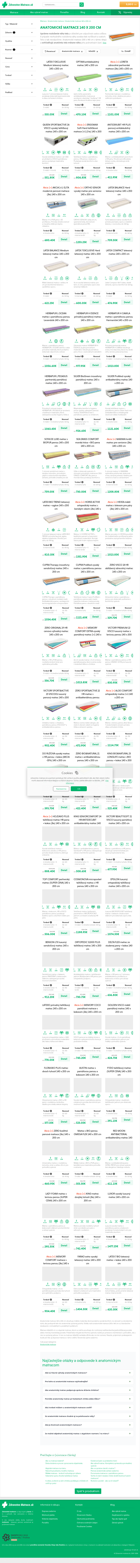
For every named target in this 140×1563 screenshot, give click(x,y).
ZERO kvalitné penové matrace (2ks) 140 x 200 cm (56, 1134)
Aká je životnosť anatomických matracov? (88, 1425)
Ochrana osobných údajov (87, 1522)
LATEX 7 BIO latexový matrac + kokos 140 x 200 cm (119, 1260)
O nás (79, 1511)
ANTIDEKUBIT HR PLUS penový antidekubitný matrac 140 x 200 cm (119, 128)
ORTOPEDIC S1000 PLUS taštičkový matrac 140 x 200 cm (87, 945)
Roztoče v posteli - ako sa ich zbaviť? (105, 1480)
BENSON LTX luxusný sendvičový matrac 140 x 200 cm (56, 945)
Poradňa (64, 12)
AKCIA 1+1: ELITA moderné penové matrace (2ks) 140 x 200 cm (56, 191)
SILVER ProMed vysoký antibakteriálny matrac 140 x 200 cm (119, 379)
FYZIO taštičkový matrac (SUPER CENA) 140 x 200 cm (119, 1071)
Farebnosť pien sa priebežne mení (104, 1460)
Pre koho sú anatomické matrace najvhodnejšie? (88, 1381)
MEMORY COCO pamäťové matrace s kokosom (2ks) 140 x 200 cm (88, 1008)
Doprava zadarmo (49, 1511)
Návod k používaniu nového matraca (59, 1470)
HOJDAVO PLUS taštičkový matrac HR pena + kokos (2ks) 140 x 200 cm (56, 820)
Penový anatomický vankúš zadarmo (105, 1470)
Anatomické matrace (48, 1344)
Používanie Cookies (84, 1526)
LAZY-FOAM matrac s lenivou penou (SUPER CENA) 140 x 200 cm (56, 1197)
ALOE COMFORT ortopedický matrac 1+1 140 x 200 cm (119, 694)
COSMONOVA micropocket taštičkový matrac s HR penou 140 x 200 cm (87, 882)
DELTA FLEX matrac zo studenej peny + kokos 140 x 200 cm (119, 945)
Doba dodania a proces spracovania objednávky (64, 1463)
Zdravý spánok (117, 1522)
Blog (83, 12)
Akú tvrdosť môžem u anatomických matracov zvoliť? (88, 1407)
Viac (104, 42)
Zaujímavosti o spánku (120, 1515)
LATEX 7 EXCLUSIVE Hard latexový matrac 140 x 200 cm (87, 254)
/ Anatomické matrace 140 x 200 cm (77, 21)
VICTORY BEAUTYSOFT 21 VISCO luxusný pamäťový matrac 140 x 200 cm (119, 820)
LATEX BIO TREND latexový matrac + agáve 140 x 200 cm (56, 505)
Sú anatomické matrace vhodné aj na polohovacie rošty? (88, 1416)
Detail (64, 113)
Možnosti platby (48, 1515)
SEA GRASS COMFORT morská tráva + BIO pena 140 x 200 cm (87, 442)
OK (78, 788)
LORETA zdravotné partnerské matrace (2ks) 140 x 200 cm (119, 65)
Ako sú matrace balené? (54, 1460)
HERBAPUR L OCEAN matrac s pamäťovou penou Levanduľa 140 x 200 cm (56, 317)
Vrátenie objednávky (50, 1518)
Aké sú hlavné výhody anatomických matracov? (88, 1373)
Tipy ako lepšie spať (119, 1518)
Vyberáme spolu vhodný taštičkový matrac (61, 1475)
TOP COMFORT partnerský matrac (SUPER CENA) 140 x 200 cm (56, 882)
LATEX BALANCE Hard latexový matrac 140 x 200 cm (119, 191)
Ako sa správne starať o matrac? (103, 1468)
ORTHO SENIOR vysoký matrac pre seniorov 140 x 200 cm (87, 191)
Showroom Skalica (84, 1515)
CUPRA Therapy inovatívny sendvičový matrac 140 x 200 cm (56, 568)
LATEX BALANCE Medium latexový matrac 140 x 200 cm (56, 254)
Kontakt (101, 12)
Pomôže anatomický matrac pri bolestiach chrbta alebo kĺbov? (88, 1399)
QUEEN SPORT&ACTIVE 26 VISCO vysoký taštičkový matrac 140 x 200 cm (56, 128)
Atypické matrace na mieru (55, 1468)
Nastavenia (61, 788)
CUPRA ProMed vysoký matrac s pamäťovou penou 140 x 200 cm (87, 568)
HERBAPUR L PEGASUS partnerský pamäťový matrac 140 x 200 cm (56, 379)
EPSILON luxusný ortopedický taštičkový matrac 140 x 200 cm (119, 882)
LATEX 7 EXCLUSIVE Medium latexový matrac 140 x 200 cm (56, 65)
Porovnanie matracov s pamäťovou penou (107, 1473)
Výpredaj (127, 12)
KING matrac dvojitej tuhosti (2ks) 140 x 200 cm (87, 1197)
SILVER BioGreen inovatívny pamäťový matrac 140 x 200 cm (88, 379)
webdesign (127, 1550)
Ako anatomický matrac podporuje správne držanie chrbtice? (88, 1390)
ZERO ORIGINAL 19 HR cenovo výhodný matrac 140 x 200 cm (56, 631)
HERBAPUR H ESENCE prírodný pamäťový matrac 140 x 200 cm (87, 317)
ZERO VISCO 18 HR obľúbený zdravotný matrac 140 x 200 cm (119, 568)
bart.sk (135, 1550)
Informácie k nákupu (50, 1504)
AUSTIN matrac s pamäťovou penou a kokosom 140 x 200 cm (87, 1071)
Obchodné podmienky (86, 1518)
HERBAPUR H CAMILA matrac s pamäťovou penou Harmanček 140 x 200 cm (119, 317)
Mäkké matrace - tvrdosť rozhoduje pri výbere (63, 1473)
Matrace (12, 12)
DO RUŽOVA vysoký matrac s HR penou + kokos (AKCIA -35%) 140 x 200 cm (56, 757)
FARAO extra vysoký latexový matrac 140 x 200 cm (87, 1260)
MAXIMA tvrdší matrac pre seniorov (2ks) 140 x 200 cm (119, 442)
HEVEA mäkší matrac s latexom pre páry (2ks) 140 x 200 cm (119, 505)
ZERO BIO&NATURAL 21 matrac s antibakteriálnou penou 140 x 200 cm (87, 757)
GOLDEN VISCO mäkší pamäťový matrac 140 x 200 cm (119, 1008)
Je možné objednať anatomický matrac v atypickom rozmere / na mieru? (88, 1433)
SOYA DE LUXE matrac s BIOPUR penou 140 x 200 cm (56, 442)
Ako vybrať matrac (39, 12)
